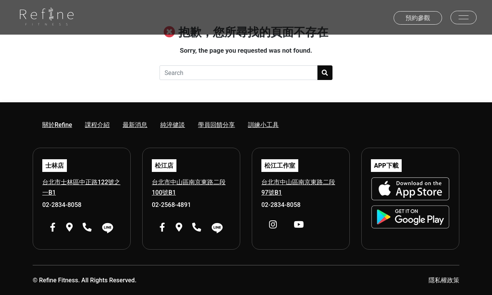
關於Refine (57, 124)
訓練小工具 (263, 124)
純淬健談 (172, 124)
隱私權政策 (444, 280)
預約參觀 (418, 18)
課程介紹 (97, 124)
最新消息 (135, 124)
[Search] (238, 72)
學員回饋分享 (216, 124)
